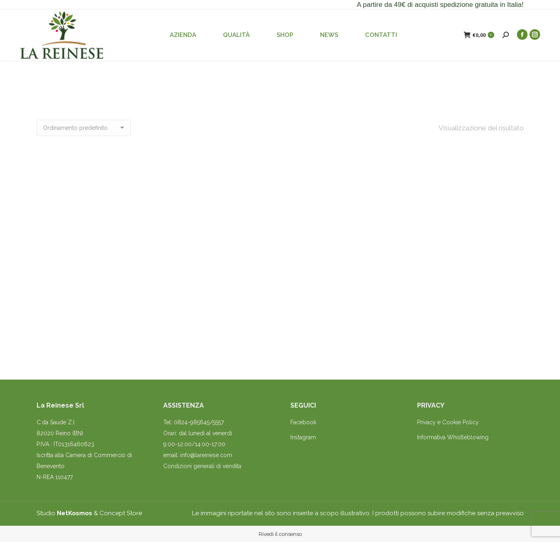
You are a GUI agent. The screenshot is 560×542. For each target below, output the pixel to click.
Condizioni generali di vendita (202, 466)
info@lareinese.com (206, 455)
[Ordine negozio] (84, 128)
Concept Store (120, 513)
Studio (64, 513)
